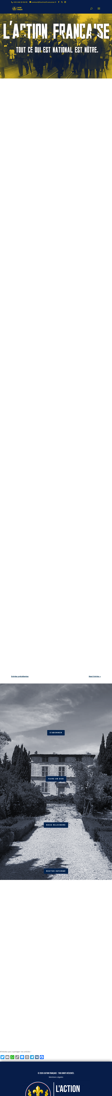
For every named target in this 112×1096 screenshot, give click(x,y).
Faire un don (56, 779)
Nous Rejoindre (56, 825)
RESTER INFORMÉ (56, 871)
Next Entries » (95, 676)
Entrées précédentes (20, 676)
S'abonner (56, 733)
